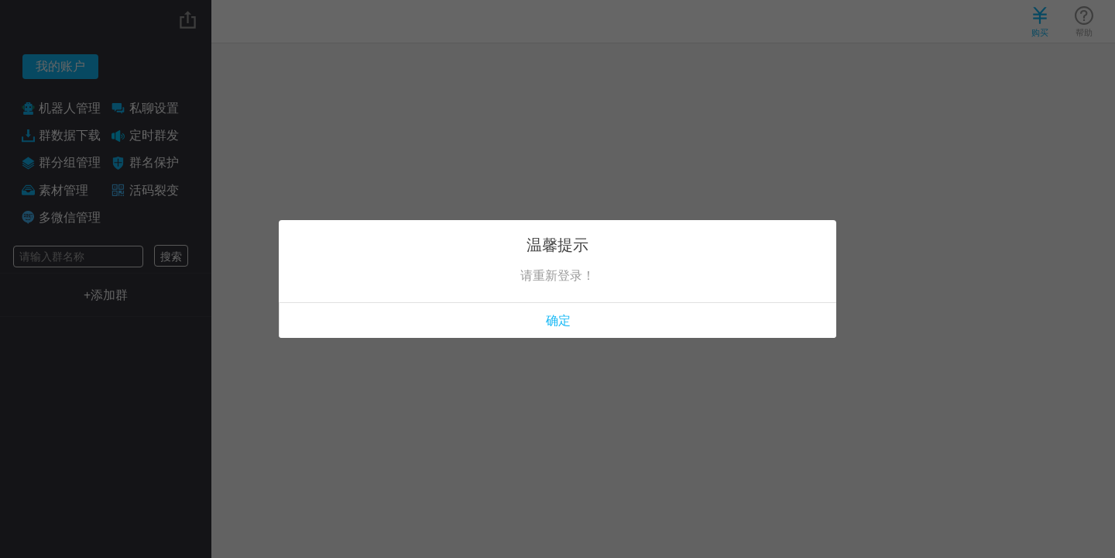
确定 (558, 320)
